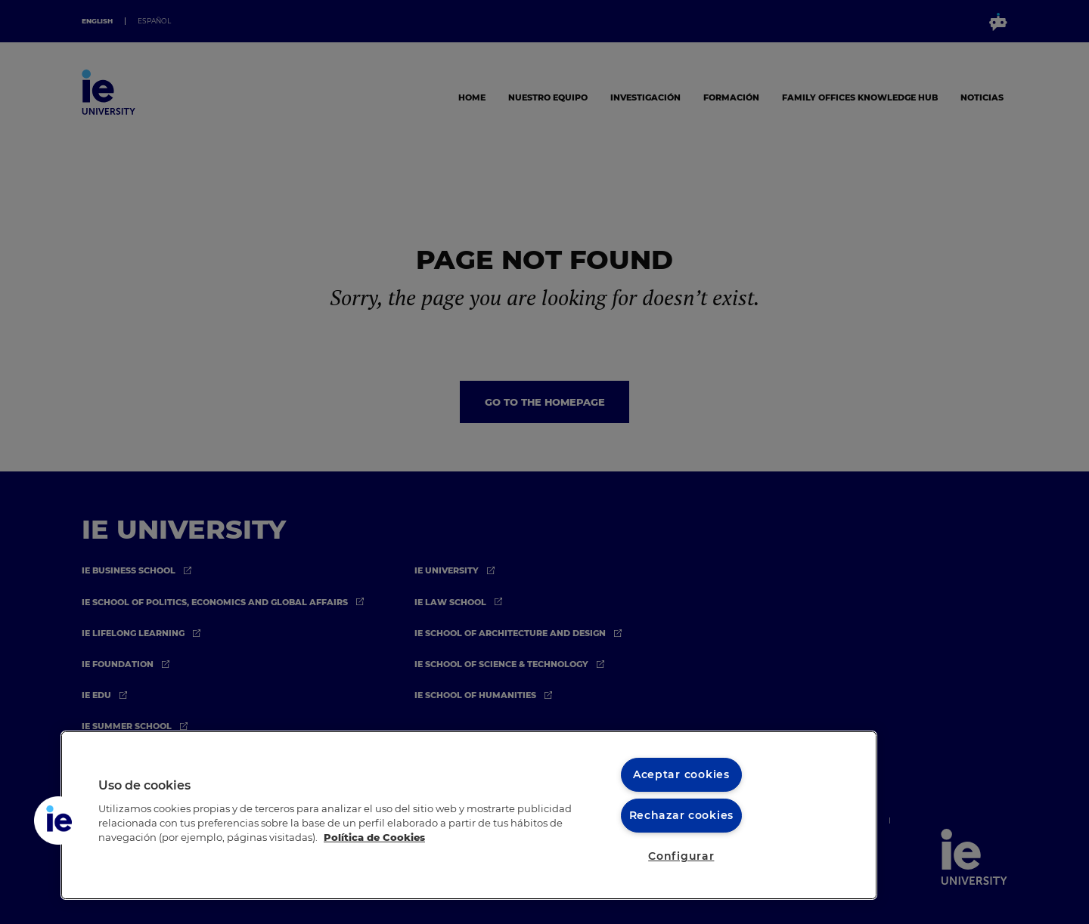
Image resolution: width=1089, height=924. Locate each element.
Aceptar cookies (681, 774)
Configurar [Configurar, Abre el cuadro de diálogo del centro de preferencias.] (681, 856)
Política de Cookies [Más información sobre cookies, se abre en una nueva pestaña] (374, 837)
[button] (58, 820)
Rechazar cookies (681, 815)
